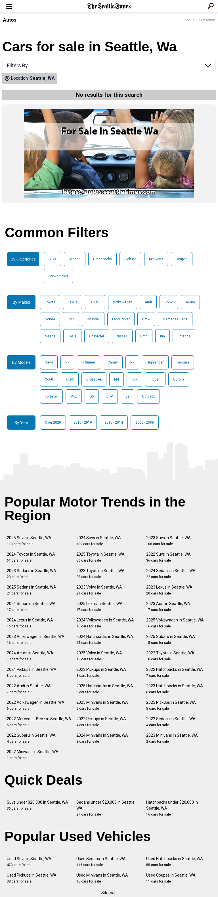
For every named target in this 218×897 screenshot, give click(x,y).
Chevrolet (96, 336)
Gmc (144, 336)
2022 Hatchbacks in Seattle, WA (174, 672)
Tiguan (155, 379)
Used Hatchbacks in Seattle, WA (174, 861)
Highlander (155, 362)
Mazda (50, 336)
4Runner (88, 362)
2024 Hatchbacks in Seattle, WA (104, 639)
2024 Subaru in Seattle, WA (31, 606)
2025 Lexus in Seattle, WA (99, 606)
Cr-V (109, 396)
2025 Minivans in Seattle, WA (102, 705)
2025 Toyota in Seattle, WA (100, 557)
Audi (148, 302)
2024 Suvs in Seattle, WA (98, 540)
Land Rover (121, 319)
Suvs (52, 259)
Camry (113, 362)
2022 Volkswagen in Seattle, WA (35, 705)
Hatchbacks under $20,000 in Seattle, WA (172, 808)
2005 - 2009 (144, 423)
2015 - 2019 (83, 423)
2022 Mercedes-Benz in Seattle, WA (39, 722)
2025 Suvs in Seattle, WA (29, 540)
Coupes (182, 259)
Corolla (178, 379)
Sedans (75, 259)
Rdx (134, 379)
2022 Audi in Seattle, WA (29, 689)
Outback (148, 396)
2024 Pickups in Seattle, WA (31, 672)
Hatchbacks (102, 259)
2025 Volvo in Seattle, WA (99, 656)
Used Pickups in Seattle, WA (31, 878)
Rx (67, 362)
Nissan (122, 336)
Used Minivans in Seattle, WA (102, 878)
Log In (189, 20)
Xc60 (49, 379)
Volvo (168, 302)
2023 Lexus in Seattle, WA (169, 590)
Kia (162, 336)
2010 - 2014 (113, 423)
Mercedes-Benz (175, 319)
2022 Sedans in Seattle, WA (171, 722)
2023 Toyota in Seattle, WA (100, 573)
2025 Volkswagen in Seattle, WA (175, 623)
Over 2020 (53, 423)
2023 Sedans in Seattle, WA (31, 573)
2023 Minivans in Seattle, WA (172, 738)
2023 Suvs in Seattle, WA (168, 540)
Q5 (91, 396)
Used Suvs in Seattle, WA (29, 861)
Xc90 (70, 379)
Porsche (183, 336)
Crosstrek (94, 379)
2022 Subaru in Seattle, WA (31, 738)
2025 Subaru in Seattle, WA (170, 639)
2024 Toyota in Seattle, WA (31, 557)
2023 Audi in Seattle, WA (168, 606)
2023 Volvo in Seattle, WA (99, 590)
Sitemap (109, 892)
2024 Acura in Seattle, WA (30, 656)
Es (127, 396)
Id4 (116, 379)
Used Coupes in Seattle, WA (171, 878)
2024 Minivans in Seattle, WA (102, 738)
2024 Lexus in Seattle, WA (30, 623)
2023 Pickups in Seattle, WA (101, 672)
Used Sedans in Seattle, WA (101, 861)
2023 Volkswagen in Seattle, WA (35, 639)
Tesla (72, 336)
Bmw (146, 319)
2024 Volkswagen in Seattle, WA (105, 623)
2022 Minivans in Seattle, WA (32, 754)
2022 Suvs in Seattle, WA (168, 557)
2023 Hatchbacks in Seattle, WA (174, 689)
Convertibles (58, 276)
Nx (132, 362)
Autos (9, 20)
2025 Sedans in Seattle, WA (31, 590)
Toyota (50, 302)
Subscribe (207, 20)
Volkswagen (122, 302)
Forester (51, 396)
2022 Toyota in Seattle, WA (170, 656)
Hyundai (93, 319)
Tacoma (182, 362)
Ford (71, 319)
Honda (50, 319)
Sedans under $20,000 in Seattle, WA (105, 808)
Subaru (95, 302)
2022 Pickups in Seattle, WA (101, 722)
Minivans (156, 259)
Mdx (73, 396)
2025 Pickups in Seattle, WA (171, 705)
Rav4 (49, 362)
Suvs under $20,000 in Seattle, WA (37, 805)
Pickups (130, 259)
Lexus (72, 302)
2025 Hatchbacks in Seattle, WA (104, 689)
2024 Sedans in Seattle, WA (171, 573)
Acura (190, 302)
